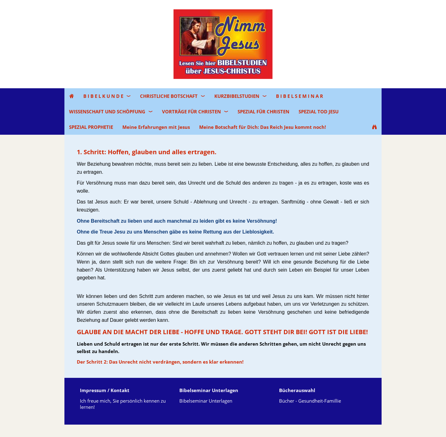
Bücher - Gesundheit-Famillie (310, 401)
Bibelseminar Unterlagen (205, 401)
